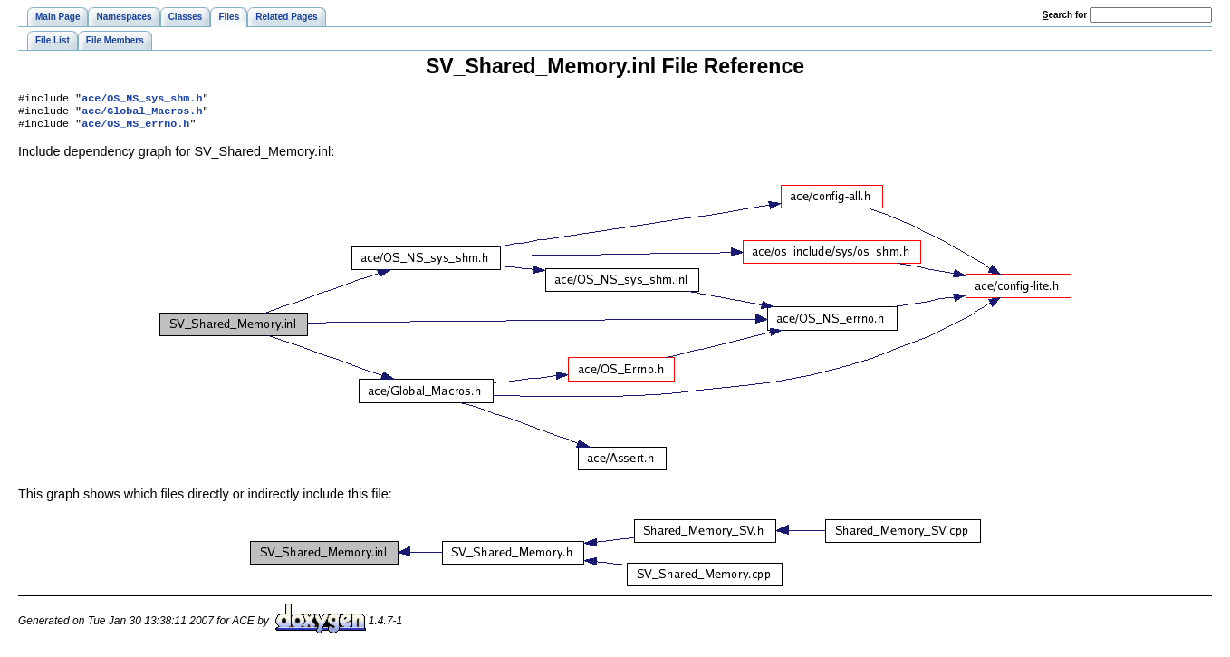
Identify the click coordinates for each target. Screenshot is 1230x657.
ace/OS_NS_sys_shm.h (142, 99)
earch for (1065, 15)
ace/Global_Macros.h (142, 114)
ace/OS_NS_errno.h (135, 128)
